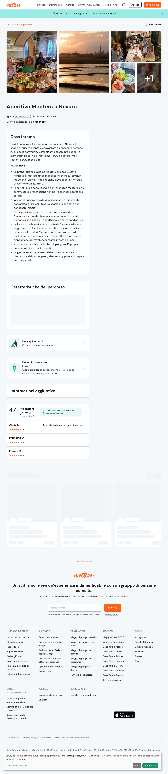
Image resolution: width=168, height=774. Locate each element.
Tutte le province (112, 680)
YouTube (139, 651)
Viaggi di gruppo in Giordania (81, 660)
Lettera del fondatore (19, 674)
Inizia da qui (152, 4)
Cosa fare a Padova (113, 670)
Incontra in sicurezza (18, 637)
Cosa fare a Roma (112, 651)
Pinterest (140, 656)
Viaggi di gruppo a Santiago (80, 668)
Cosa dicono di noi (17, 661)
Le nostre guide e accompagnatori (16, 700)
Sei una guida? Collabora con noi (20, 708)
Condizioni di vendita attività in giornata (50, 660)
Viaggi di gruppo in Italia (84, 637)
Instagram (140, 637)
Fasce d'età (13, 646)
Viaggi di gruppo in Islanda (81, 652)
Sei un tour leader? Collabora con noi (17, 716)
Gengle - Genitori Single (83, 694)
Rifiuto (136, 765)
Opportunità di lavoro (51, 694)
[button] (48, 343)
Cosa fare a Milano (113, 646)
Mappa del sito (82, 737)
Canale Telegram (144, 642)
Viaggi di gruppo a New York (83, 644)
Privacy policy (111, 614)
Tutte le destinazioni (82, 674)
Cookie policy (45, 737)
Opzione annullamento (51, 666)
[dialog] (82, 761)
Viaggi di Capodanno (114, 642)
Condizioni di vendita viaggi (50, 644)
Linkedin (43, 699)
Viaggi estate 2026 (113, 637)
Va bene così (150, 765)
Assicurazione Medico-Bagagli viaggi (51, 652)
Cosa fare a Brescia (113, 675)
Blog (137, 661)
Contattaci (45, 671)
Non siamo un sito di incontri (18, 667)
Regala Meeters (15, 651)
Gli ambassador (15, 642)
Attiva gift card (15, 656)
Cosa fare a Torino (113, 656)
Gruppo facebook (144, 646)
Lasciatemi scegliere (16, 765)
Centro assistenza (48, 637)
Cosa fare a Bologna (114, 661)
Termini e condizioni (63, 737)
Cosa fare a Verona (113, 665)
